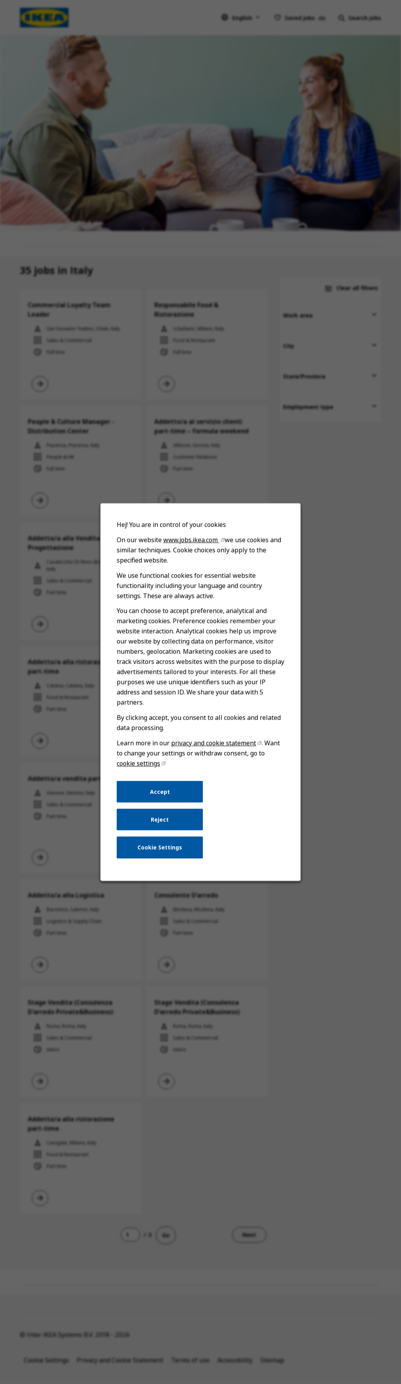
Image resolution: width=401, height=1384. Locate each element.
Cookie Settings (159, 847)
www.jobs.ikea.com (191, 539)
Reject (160, 819)
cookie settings (138, 763)
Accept (160, 791)
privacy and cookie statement (213, 743)
